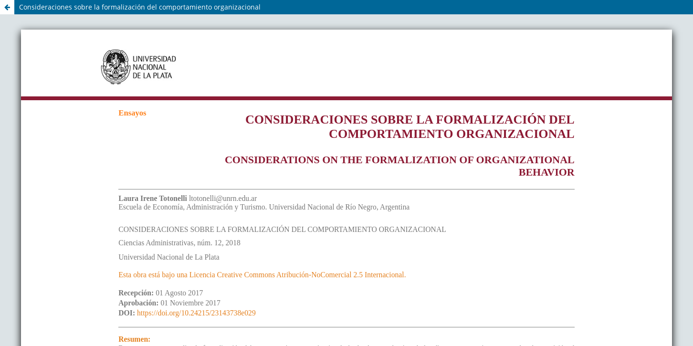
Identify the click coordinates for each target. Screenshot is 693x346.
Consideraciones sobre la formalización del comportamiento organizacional (140, 6)
